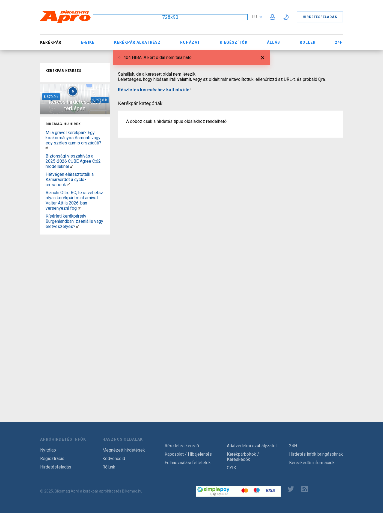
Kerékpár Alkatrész (137, 42)
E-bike (87, 42)
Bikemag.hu (132, 491)
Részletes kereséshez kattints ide (153, 89)
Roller (308, 42)
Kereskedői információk (312, 462)
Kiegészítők (234, 42)
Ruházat (190, 42)
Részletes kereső (182, 445)
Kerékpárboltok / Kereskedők (243, 457)
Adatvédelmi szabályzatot (252, 445)
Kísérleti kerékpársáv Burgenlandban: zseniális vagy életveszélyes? (74, 221)
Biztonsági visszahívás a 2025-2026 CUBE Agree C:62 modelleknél (73, 161)
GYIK (231, 467)
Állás (273, 42)
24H (339, 42)
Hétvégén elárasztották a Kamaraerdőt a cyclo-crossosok (70, 179)
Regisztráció (52, 458)
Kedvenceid (113, 458)
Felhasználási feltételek (188, 462)
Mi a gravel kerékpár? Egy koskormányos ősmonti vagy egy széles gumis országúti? (73, 138)
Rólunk (108, 467)
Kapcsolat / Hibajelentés (188, 454)
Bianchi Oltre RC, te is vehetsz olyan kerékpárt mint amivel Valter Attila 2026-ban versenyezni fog (74, 200)
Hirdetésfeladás (320, 17)
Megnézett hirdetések (123, 450)
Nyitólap (48, 450)
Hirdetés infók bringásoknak (316, 454)
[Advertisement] (75, 319)
